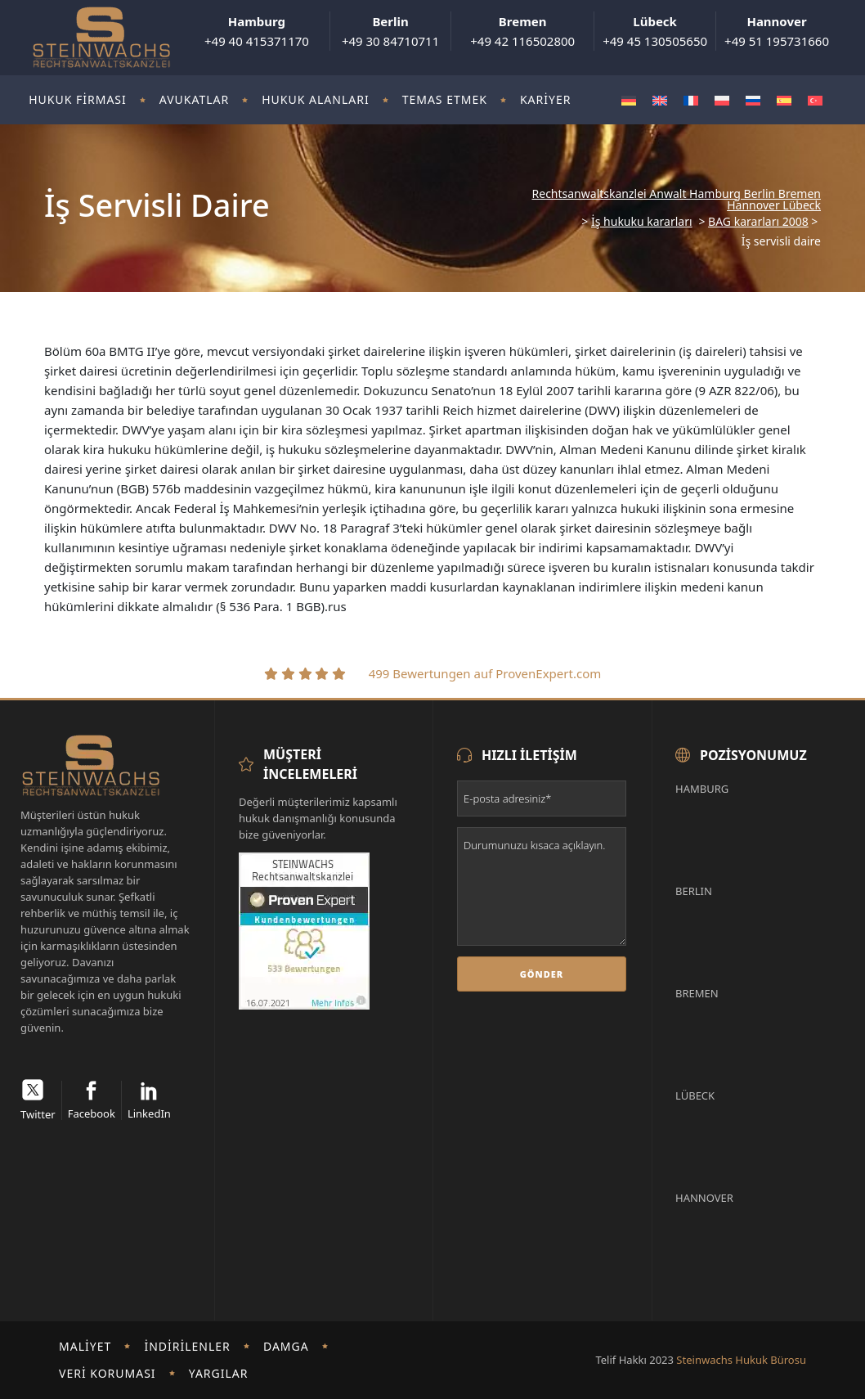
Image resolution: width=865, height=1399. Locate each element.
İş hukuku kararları (641, 221)
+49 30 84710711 (390, 31)
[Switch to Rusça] (753, 100)
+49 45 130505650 (655, 31)
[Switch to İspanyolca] (784, 100)
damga (286, 1346)
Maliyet (85, 1346)
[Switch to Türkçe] (815, 100)
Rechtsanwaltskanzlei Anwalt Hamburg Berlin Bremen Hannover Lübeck (676, 199)
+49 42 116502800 (522, 31)
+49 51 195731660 (776, 31)
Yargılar (219, 1373)
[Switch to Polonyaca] (721, 100)
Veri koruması (107, 1373)
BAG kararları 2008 (758, 221)
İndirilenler (187, 1346)
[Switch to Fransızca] (690, 100)
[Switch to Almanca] (628, 100)
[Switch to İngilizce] (659, 100)
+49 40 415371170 (256, 31)
